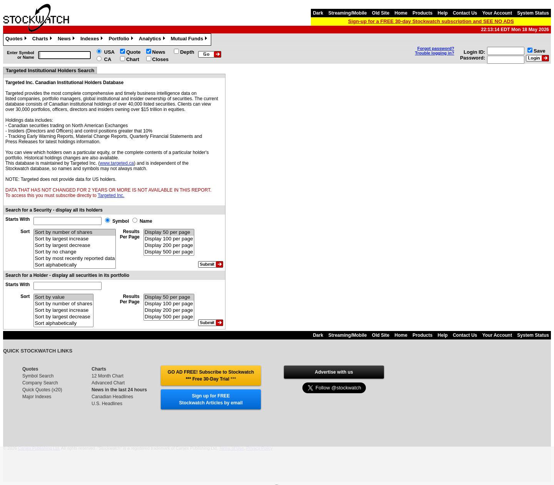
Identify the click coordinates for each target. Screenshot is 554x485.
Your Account (497, 13)
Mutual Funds (190, 39)
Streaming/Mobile (347, 13)
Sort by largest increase (74, 239)
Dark (318, 13)
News (67, 39)
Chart (132, 59)
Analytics (153, 39)
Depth (187, 52)
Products (422, 13)
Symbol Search (37, 376)
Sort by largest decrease (74, 245)
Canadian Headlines (112, 396)
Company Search (40, 383)
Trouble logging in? (434, 53)
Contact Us (465, 13)
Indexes (92, 39)
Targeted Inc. (111, 195)
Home (401, 13)
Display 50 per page (169, 232)
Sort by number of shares (74, 232)
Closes (160, 59)
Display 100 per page (169, 239)
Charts (43, 39)
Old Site (380, 13)
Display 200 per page (169, 245)
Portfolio (121, 39)
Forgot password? (435, 48)
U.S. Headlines (107, 403)
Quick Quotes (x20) (42, 389)
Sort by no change (74, 252)
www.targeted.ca (117, 163)
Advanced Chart (108, 383)
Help (443, 13)
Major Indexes (36, 396)
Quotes (16, 39)
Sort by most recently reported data (74, 258)
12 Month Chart (107, 376)
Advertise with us (334, 372)
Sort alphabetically (74, 265)
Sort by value (63, 297)
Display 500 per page (169, 252)
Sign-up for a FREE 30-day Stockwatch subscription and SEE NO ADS (431, 21)
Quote (133, 52)
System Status (533, 13)
